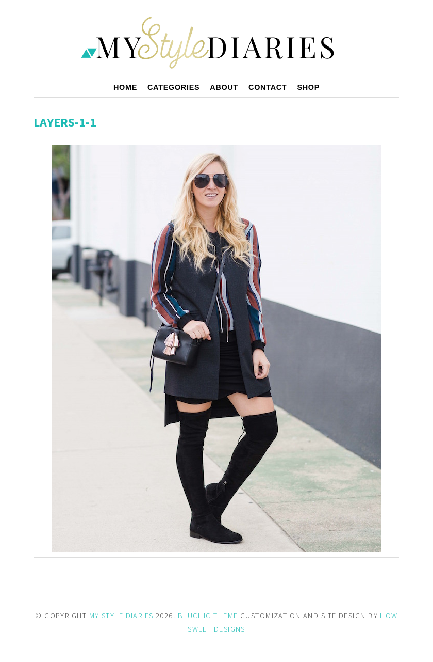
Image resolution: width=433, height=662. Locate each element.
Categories (173, 87)
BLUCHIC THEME (208, 615)
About (224, 87)
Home (125, 87)
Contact (267, 87)
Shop (308, 87)
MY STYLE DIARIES (121, 615)
